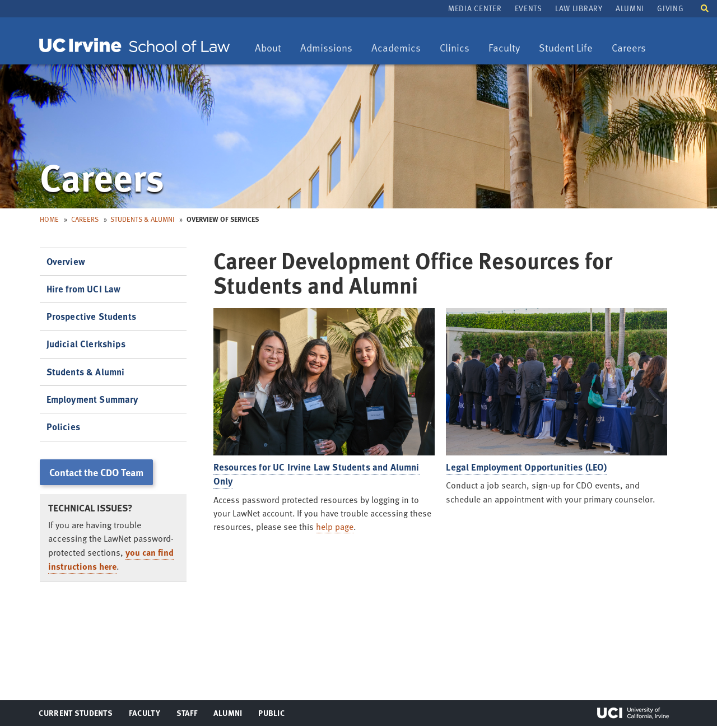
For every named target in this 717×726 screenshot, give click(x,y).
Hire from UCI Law (83, 289)
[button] (704, 7)
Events (528, 8)
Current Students (75, 715)
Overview (65, 261)
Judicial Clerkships (85, 344)
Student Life (565, 48)
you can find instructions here (111, 559)
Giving (670, 8)
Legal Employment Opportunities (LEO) (526, 467)
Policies (63, 427)
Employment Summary (92, 399)
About (272, 48)
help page (334, 526)
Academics (396, 48)
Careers (632, 48)
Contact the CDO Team (96, 472)
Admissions (326, 48)
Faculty (508, 48)
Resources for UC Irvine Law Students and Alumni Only (316, 474)
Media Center (474, 8)
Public (272, 715)
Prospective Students (91, 316)
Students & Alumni (142, 219)
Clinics (458, 48)
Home (49, 219)
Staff (190, 715)
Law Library (578, 8)
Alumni (630, 8)
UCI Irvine (633, 713)
